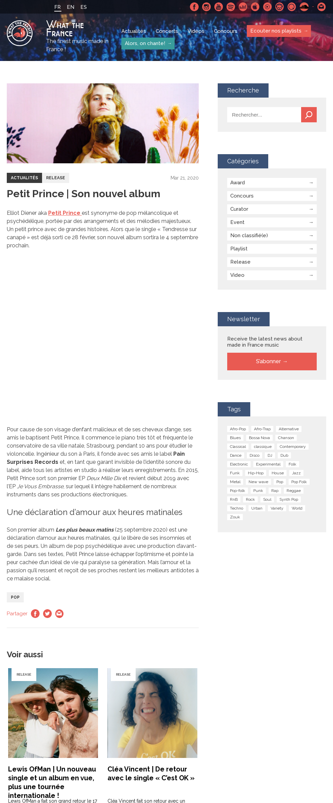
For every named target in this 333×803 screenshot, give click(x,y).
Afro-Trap (262, 429)
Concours (225, 31)
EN (70, 7)
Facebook (194, 6)
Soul (267, 499)
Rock (250, 499)
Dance (235, 455)
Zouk (235, 517)
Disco (254, 455)
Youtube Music (267, 6)
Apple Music (255, 6)
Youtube (218, 6)
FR (57, 7)
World (297, 508)
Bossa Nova (259, 437)
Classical (238, 446)
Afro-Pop (238, 429)
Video (237, 275)
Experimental (268, 464)
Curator (239, 209)
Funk (235, 473)
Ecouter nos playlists (275, 31)
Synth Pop (288, 499)
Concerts (167, 31)
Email (59, 613)
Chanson (286, 437)
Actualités (133, 31)
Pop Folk (299, 481)
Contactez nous (321, 6)
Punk (258, 490)
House (278, 473)
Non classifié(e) (249, 235)
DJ (270, 455)
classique (263, 446)
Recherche (309, 114)
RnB (234, 499)
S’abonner (268, 361)
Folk (292, 464)
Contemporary (293, 446)
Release (55, 178)
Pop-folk (237, 490)
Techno (236, 508)
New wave (258, 481)
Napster (279, 6)
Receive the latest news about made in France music (264, 342)
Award (237, 183)
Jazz (296, 473)
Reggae (294, 490)
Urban (256, 508)
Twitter (47, 613)
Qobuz (292, 6)
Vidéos (196, 31)
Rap (274, 490)
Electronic (239, 464)
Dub (284, 455)
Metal (235, 481)
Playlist (239, 249)
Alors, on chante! (145, 43)
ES (83, 7)
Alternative (289, 429)
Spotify (231, 6)
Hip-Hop (255, 473)
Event (237, 222)
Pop (15, 597)
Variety (277, 508)
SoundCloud (304, 6)
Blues (235, 437)
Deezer (243, 6)
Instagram (206, 6)
